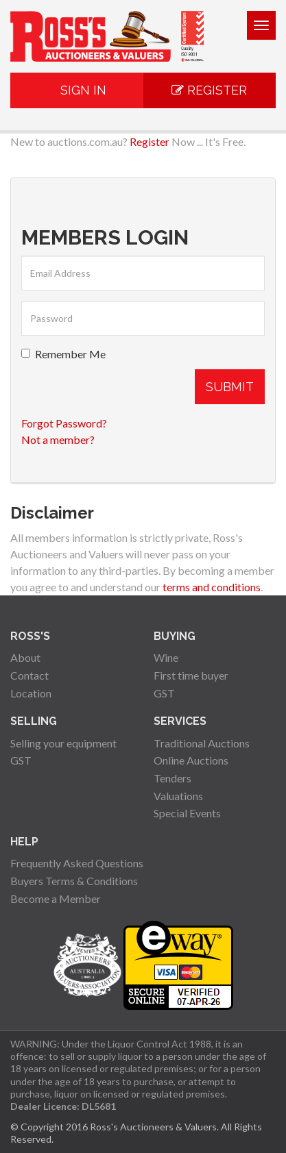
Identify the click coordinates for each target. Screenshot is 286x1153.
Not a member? (58, 439)
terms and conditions (212, 586)
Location (30, 692)
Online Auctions (191, 760)
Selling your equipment (63, 742)
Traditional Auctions (202, 742)
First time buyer (191, 675)
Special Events (187, 812)
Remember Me (63, 353)
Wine (166, 657)
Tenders (172, 777)
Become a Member (55, 898)
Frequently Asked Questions (76, 862)
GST (164, 692)
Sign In (76, 90)
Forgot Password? (64, 423)
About (25, 657)
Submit (230, 387)
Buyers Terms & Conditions (74, 880)
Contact (29, 675)
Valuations (178, 795)
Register (209, 90)
